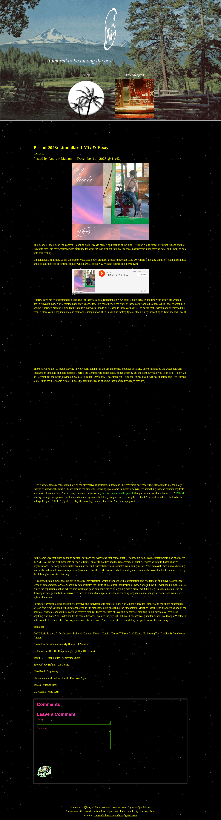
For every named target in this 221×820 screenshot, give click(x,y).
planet (129, 493)
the (124, 493)
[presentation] (60, 757)
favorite (106, 493)
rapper (114, 493)
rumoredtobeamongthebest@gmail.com (115, 815)
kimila (74, 294)
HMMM (179, 493)
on (120, 493)
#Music (39, 153)
